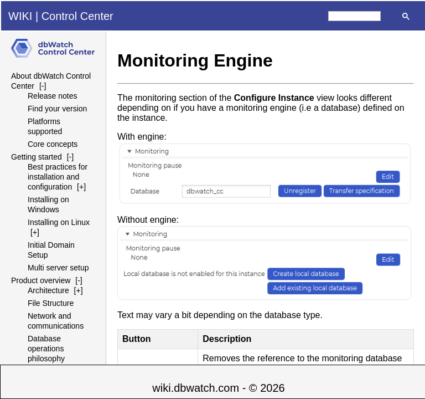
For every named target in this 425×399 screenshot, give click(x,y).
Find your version (57, 108)
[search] (354, 16)
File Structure (51, 303)
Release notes (52, 95)
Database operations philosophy (46, 348)
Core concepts (52, 144)
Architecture (48, 290)
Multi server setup (58, 267)
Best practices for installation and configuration (57, 176)
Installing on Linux (59, 222)
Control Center (77, 16)
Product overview (40, 280)
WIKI (20, 16)
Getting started (36, 156)
